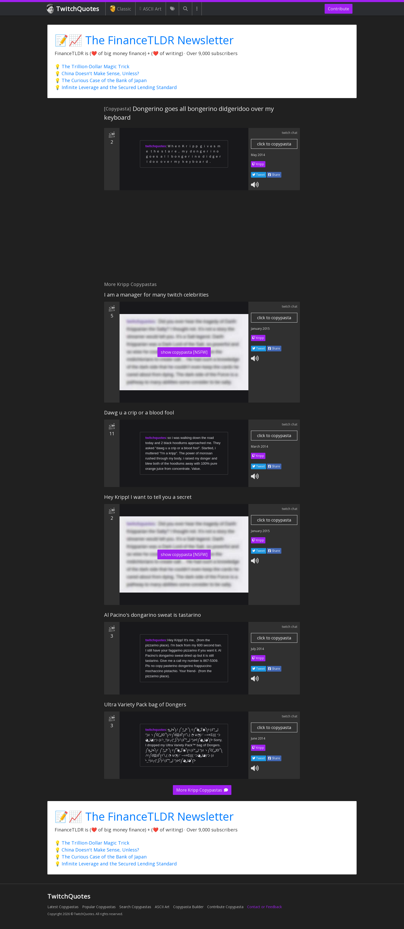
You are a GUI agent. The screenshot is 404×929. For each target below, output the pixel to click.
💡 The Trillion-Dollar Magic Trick (92, 66)
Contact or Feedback (264, 906)
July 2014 (257, 649)
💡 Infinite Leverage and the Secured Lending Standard (116, 87)
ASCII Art (151, 9)
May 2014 (258, 155)
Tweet (258, 174)
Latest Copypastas (63, 906)
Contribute (338, 9)
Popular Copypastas (99, 906)
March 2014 (259, 446)
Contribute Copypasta (225, 906)
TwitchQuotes (73, 9)
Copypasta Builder (188, 906)
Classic (120, 8)
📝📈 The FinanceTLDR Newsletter (144, 40)
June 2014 (258, 738)
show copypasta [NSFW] (184, 352)
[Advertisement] (202, 239)
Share (274, 174)
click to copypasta (274, 144)
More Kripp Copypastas (202, 790)
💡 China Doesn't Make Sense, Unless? (97, 73)
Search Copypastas (135, 906)
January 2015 (260, 328)
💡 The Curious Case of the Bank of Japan (101, 80)
